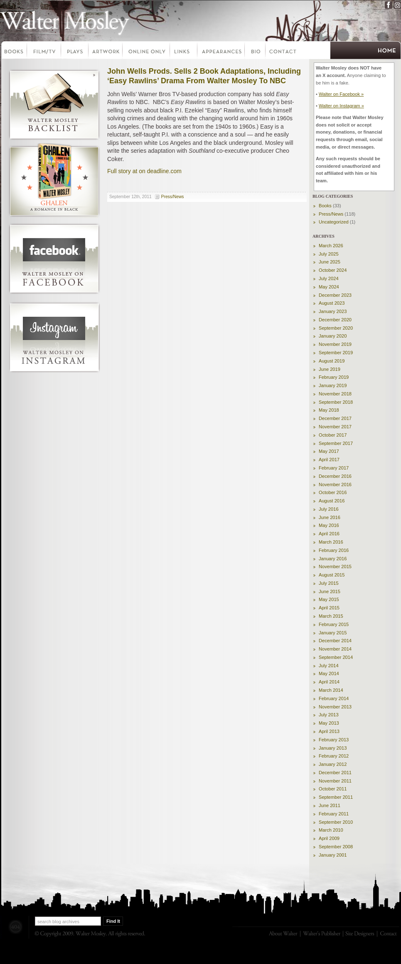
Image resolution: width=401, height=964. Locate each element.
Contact (283, 51)
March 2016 (331, 541)
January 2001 (333, 854)
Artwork (106, 51)
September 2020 (336, 327)
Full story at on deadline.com (144, 171)
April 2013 (329, 731)
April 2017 (329, 459)
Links (184, 51)
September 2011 (336, 797)
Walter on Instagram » (341, 105)
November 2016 (335, 484)
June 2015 (329, 591)
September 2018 (336, 402)
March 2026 (331, 245)
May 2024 (329, 286)
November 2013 (335, 706)
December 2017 (335, 418)
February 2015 (334, 624)
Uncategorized (334, 221)
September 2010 (336, 822)
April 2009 (329, 838)
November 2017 (335, 426)
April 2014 (329, 681)
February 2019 (334, 377)
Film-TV (44, 51)
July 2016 (329, 509)
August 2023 (331, 303)
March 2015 (331, 616)
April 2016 (329, 533)
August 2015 (331, 574)
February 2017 (334, 467)
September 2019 (336, 352)
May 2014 (329, 673)
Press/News (172, 196)
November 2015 (335, 566)
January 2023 (333, 311)
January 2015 (333, 632)
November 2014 (335, 648)
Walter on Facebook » (341, 94)
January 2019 (333, 385)
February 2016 (334, 550)
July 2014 (329, 665)
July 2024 (329, 278)
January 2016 (333, 558)
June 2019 (329, 369)
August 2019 (331, 360)
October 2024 (333, 270)
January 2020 (333, 335)
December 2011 (335, 772)
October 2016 (333, 492)
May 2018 (329, 409)
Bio (255, 51)
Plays (75, 51)
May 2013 (329, 723)
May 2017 (329, 451)
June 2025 (329, 261)
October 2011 (333, 788)
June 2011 (329, 805)
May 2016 (329, 525)
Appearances (221, 51)
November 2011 (335, 780)
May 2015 (329, 599)
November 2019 (335, 344)
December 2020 (335, 319)
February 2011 (334, 813)
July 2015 (329, 583)
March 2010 (331, 829)
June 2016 (329, 517)
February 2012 (334, 755)
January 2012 (333, 764)
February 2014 (334, 698)
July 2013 (329, 714)
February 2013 (334, 739)
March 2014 (331, 690)
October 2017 (333, 434)
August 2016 (331, 500)
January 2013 (333, 747)
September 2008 (336, 846)
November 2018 (335, 393)
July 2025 (329, 253)
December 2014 (335, 640)
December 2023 (335, 295)
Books (13, 51)
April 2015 (329, 607)
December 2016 (335, 476)
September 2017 (336, 443)
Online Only (146, 51)
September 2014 (336, 657)
